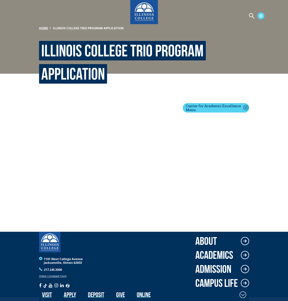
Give (120, 294)
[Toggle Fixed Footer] (243, 294)
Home (43, 28)
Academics (214, 254)
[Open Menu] (243, 16)
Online (144, 294)
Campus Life (216, 282)
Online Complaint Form (53, 276)
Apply (70, 294)
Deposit (96, 294)
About (206, 240)
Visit (47, 294)
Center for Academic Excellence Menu (213, 108)
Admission (213, 268)
